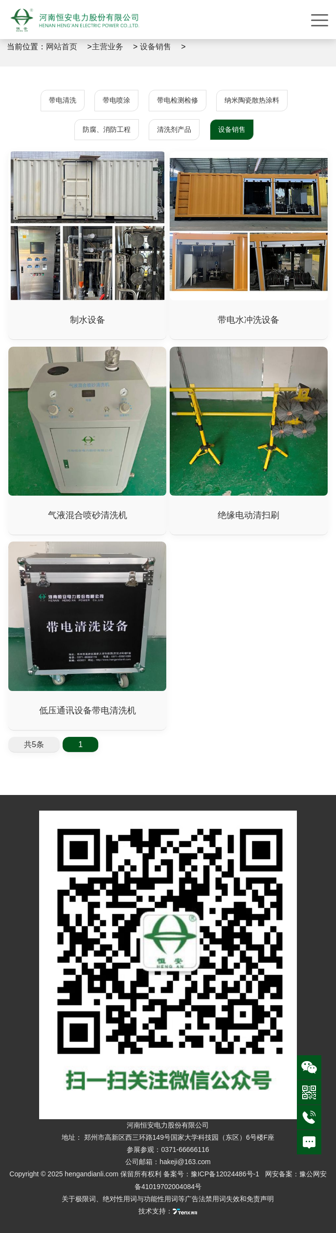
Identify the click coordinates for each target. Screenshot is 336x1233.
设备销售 (155, 46)
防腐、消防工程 (107, 129)
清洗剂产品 (174, 129)
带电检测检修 (177, 100)
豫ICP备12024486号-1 (226, 1174)
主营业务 (107, 46)
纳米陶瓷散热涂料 (251, 100)
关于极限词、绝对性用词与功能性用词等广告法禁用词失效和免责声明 (168, 1199)
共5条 (34, 744)
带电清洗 (62, 100)
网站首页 (61, 46)
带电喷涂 (116, 100)
